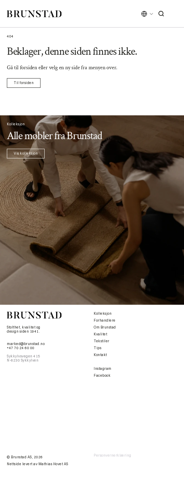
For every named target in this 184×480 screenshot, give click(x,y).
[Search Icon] (161, 13)
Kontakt (100, 355)
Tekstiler (102, 341)
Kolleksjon (103, 313)
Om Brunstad (105, 327)
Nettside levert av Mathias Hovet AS (37, 464)
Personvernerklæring (112, 455)
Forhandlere (105, 320)
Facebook (102, 375)
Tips (97, 348)
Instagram (103, 368)
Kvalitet (100, 334)
